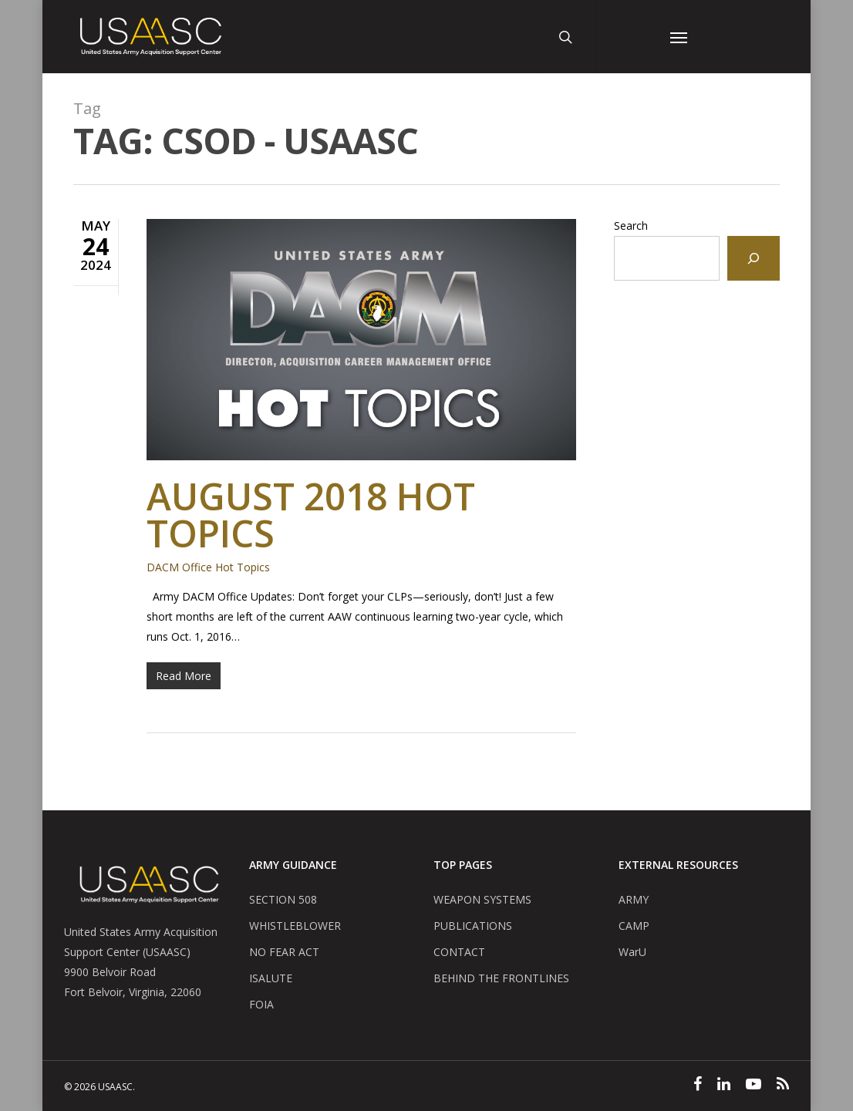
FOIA (261, 1004)
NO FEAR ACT (284, 951)
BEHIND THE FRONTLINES (501, 978)
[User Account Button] (627, 36)
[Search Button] (569, 36)
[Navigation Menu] (678, 36)
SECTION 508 (283, 899)
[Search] (753, 258)
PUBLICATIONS (472, 925)
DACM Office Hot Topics (208, 567)
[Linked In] (723, 1085)
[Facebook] (697, 1085)
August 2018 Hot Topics (311, 514)
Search (631, 225)
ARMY (634, 899)
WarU (632, 951)
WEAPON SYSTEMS (482, 899)
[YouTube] (753, 1085)
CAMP (634, 925)
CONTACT (459, 951)
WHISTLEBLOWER (295, 925)
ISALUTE (270, 978)
